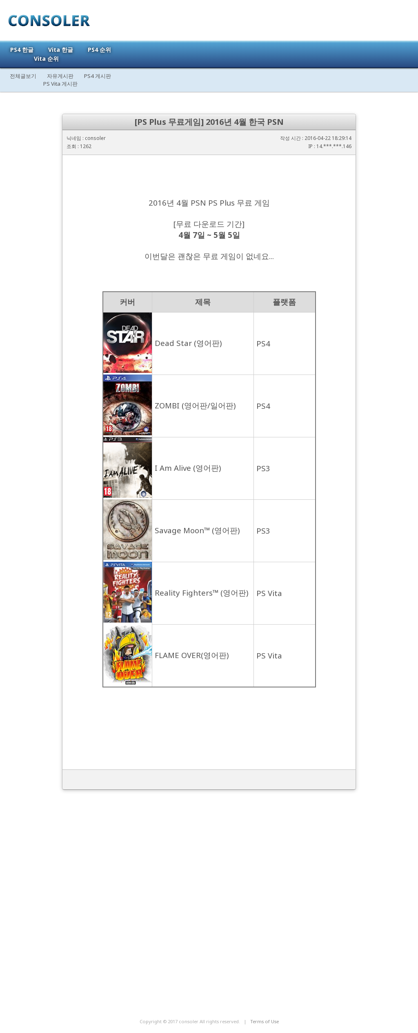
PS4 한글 (21, 49)
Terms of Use (264, 1021)
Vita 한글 (60, 49)
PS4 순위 (99, 49)
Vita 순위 (46, 58)
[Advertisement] (209, 939)
